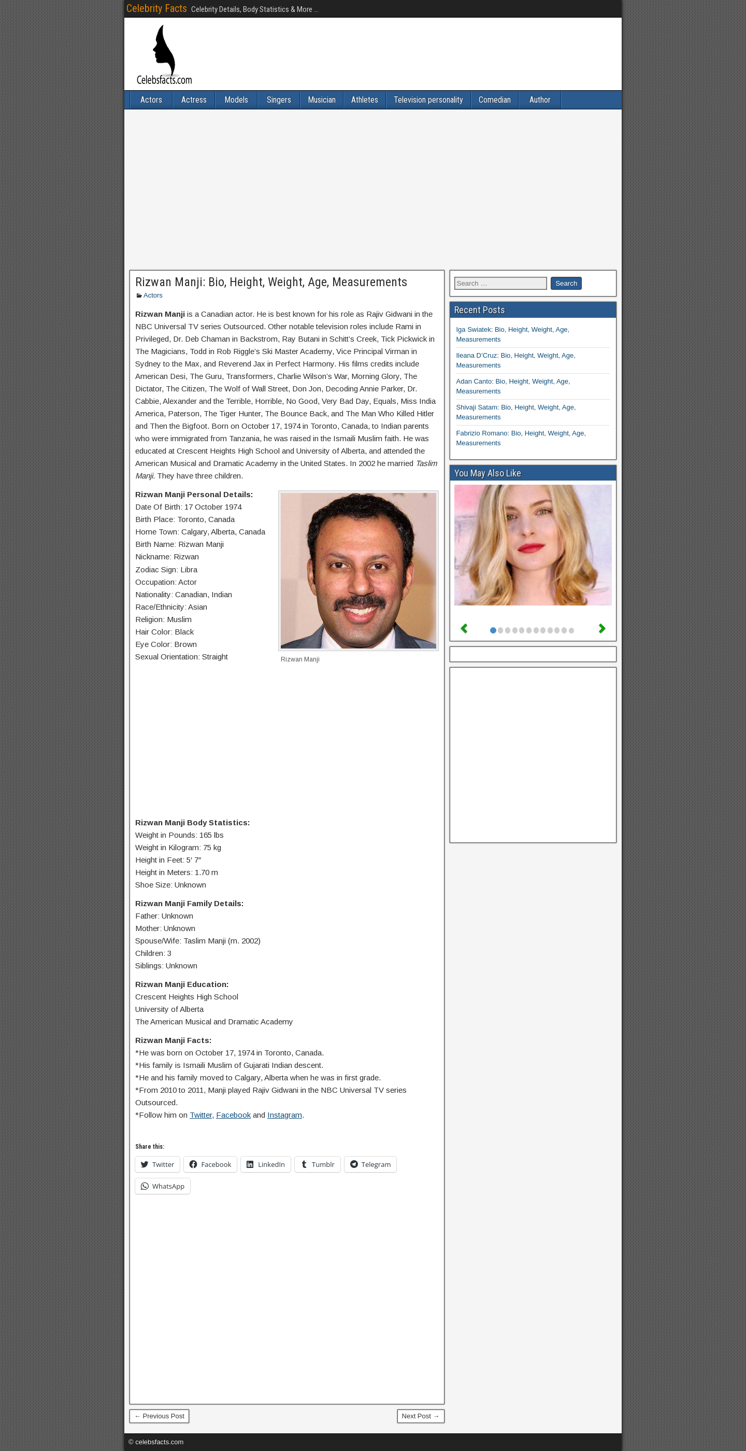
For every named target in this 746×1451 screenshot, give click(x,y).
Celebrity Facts (156, 8)
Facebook (233, 1114)
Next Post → (421, 1416)
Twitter (201, 1114)
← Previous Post (159, 1416)
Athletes (364, 100)
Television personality (428, 100)
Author (540, 100)
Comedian (495, 100)
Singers (279, 100)
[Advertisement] (373, 189)
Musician (322, 100)
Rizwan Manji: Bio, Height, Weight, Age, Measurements (271, 282)
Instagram (284, 1114)
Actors (151, 100)
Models (236, 100)
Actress (194, 100)
